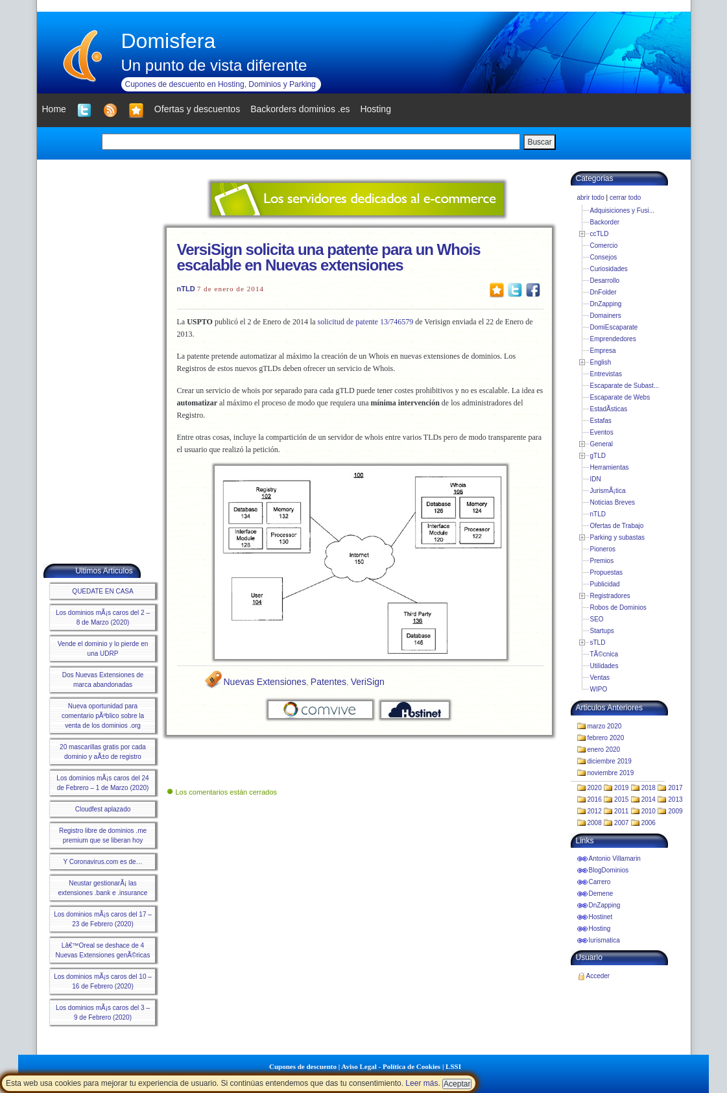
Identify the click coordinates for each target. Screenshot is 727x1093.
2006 (648, 822)
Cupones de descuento (303, 1066)
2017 (675, 787)
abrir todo (590, 197)
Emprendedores (613, 338)
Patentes (328, 682)
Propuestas (606, 572)
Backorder (605, 222)
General (602, 444)
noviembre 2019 (611, 772)
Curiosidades (609, 268)
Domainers (605, 315)
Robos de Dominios (618, 607)
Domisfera (168, 41)
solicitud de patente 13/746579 (366, 321)
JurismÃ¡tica (608, 490)
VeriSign (368, 682)
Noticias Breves (612, 502)
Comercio (604, 245)
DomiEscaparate (614, 327)
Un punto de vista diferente (214, 65)
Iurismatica (604, 940)
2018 (648, 787)
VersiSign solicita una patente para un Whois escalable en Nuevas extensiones (329, 257)
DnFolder (603, 292)
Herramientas (609, 467)
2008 (595, 822)
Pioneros (602, 549)
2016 (595, 799)
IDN (595, 479)
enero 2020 (604, 749)
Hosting (600, 928)
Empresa (603, 350)
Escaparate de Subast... (625, 385)
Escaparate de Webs (620, 397)
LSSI (453, 1066)
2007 (621, 822)
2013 (675, 799)
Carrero (600, 881)
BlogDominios (609, 870)
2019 (621, 787)
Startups (602, 630)
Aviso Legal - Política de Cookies (390, 1066)
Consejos (603, 257)
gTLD (598, 455)
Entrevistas (606, 374)
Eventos (602, 432)
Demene (601, 893)
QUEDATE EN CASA (102, 591)
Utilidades (604, 665)
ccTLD (599, 233)
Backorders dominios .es (300, 109)
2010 (648, 811)
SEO (597, 619)
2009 (675, 811)
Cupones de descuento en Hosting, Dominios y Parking (220, 84)
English (601, 362)
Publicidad (605, 584)
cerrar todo (625, 197)
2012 (595, 811)
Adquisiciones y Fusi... (622, 210)
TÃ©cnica (604, 654)
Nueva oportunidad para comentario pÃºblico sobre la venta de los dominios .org (103, 716)
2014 (648, 799)
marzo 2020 (605, 726)
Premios (602, 560)
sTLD (598, 642)
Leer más (421, 1083)
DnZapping (606, 303)
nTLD (186, 289)
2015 (621, 799)
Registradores (610, 595)
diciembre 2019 (610, 761)
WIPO (599, 689)
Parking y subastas (617, 537)
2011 (621, 811)
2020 (595, 787)
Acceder (598, 975)
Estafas (601, 420)
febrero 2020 (606, 737)
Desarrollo (605, 280)
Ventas (600, 677)
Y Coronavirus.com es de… (102, 861)
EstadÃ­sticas (609, 409)
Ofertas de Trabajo (617, 525)
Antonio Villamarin (615, 858)
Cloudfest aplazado (103, 809)
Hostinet (601, 916)
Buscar (539, 142)
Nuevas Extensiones (265, 682)
